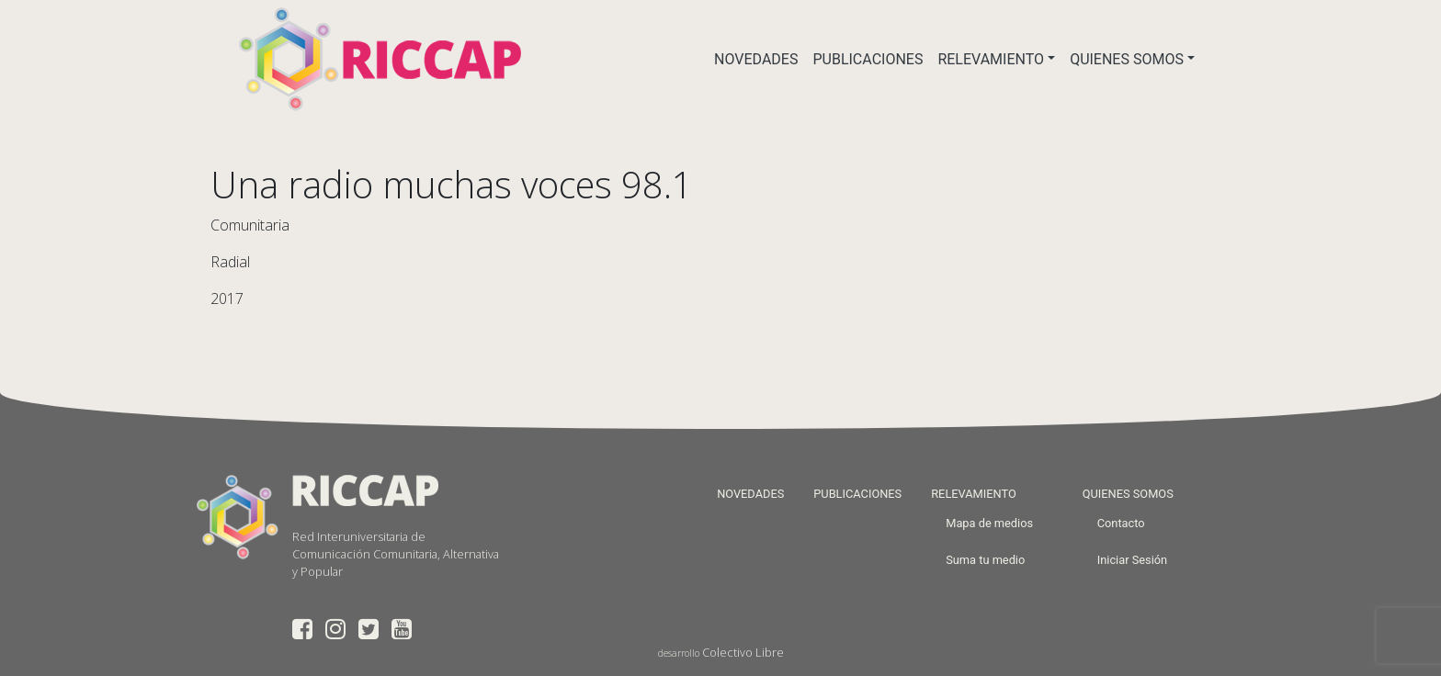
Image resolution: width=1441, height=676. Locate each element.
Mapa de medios (989, 523)
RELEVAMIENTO (990, 59)
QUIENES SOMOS (1127, 59)
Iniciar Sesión (1132, 560)
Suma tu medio (985, 560)
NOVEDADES (756, 59)
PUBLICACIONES (867, 59)
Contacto (1121, 523)
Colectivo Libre (743, 652)
